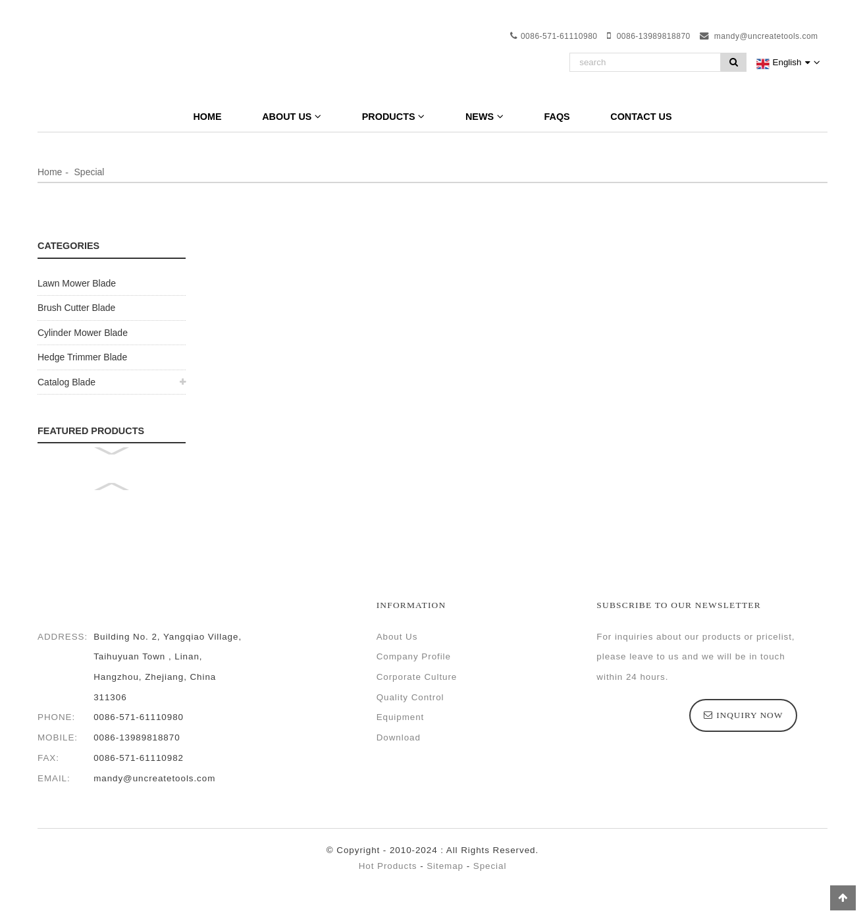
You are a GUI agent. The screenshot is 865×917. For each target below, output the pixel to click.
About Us (291, 116)
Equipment (401, 717)
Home (207, 116)
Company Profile (414, 656)
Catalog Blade (66, 382)
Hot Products (388, 866)
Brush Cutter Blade (76, 307)
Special (89, 172)
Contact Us (640, 116)
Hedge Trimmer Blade (82, 357)
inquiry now (749, 715)
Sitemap (445, 866)
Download (399, 737)
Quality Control (410, 697)
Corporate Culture (417, 677)
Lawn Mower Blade (77, 283)
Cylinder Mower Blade (83, 332)
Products (393, 116)
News (484, 116)
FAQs (557, 116)
